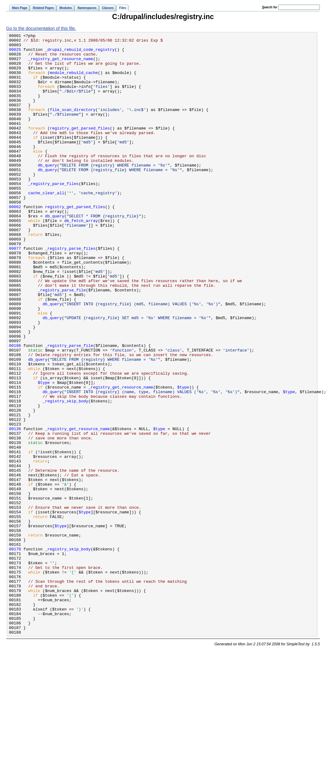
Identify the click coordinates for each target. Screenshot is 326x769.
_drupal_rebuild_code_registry (80, 53)
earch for (269, 7)
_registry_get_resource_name (60, 64)
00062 (15, 242)
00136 (15, 508)
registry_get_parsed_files (80, 147)
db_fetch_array (81, 258)
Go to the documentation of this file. (41, 28)
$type (44, 452)
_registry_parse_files (53, 214)
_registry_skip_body (65, 475)
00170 (15, 652)
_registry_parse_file (62, 341)
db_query (47, 192)
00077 (15, 291)
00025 (15, 53)
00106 (15, 408)
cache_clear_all (46, 225)
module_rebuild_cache (74, 81)
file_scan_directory (72, 125)
